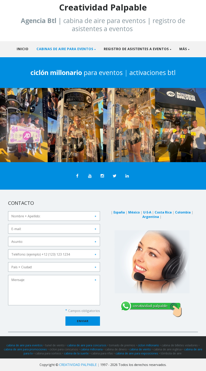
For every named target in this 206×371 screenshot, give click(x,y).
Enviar (82, 321)
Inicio (22, 49)
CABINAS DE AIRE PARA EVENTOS (65, 49)
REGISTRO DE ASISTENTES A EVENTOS (136, 49)
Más (183, 49)
